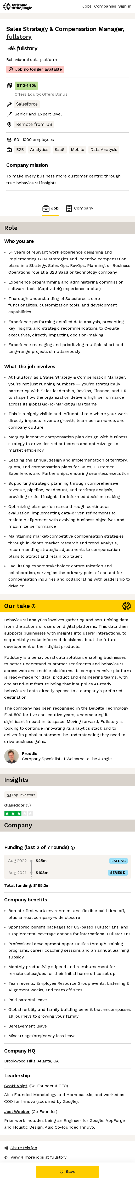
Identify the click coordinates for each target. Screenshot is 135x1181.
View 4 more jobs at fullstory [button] (35, 1157)
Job (50, 208)
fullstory (19, 36)
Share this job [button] (20, 1147)
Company (79, 208)
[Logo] (17, 6)
